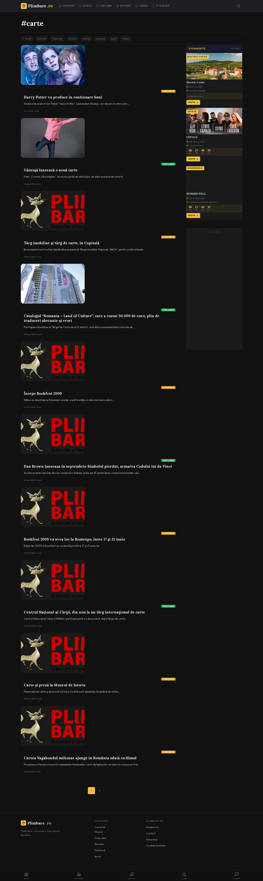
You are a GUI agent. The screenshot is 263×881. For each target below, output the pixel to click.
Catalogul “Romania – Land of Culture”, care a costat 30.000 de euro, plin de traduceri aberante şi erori (91, 319)
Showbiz (123, 6)
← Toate (28, 39)
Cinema (141, 6)
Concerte (67, 6)
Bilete (193, 103)
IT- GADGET (160, 6)
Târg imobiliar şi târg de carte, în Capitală (61, 244)
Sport (130, 39)
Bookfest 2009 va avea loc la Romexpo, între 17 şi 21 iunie (74, 540)
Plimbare (36, 824)
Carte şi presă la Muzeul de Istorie (55, 686)
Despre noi (152, 828)
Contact (150, 834)
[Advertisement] (214, 292)
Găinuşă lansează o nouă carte (51, 171)
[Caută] (238, 6)
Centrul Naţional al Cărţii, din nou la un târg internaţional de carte (84, 613)
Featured (115, 39)
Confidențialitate (156, 846)
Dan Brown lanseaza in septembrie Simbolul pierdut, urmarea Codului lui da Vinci (98, 467)
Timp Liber (104, 6)
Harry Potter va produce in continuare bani (63, 98)
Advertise (151, 840)
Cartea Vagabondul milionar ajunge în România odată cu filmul (80, 759)
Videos (145, 39)
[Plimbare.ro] (37, 5)
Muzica (85, 6)
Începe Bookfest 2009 (43, 394)
